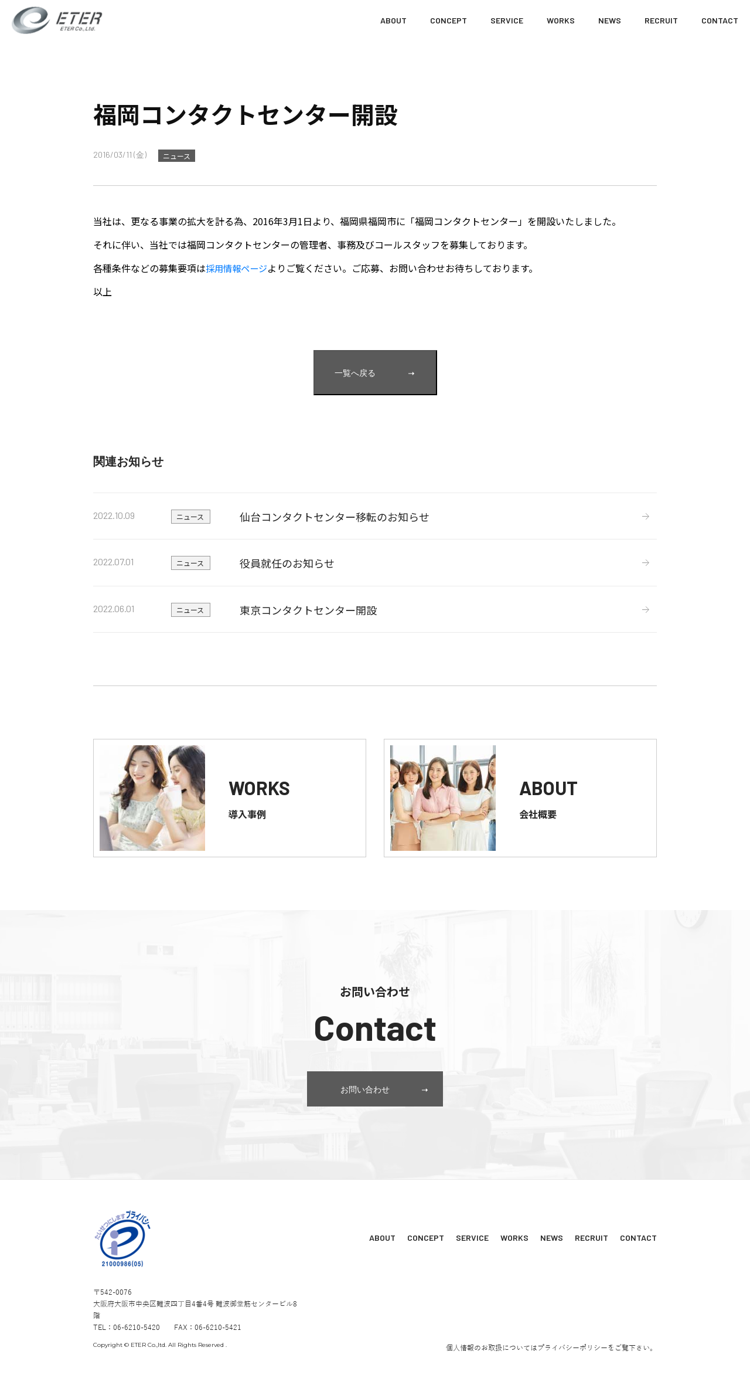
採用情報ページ (238, 268)
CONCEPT (448, 20)
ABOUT (393, 20)
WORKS (561, 20)
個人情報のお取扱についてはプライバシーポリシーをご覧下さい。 (551, 1366)
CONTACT (719, 20)
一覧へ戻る (374, 373)
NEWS (609, 20)
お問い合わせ (392, 1110)
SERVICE (506, 20)
